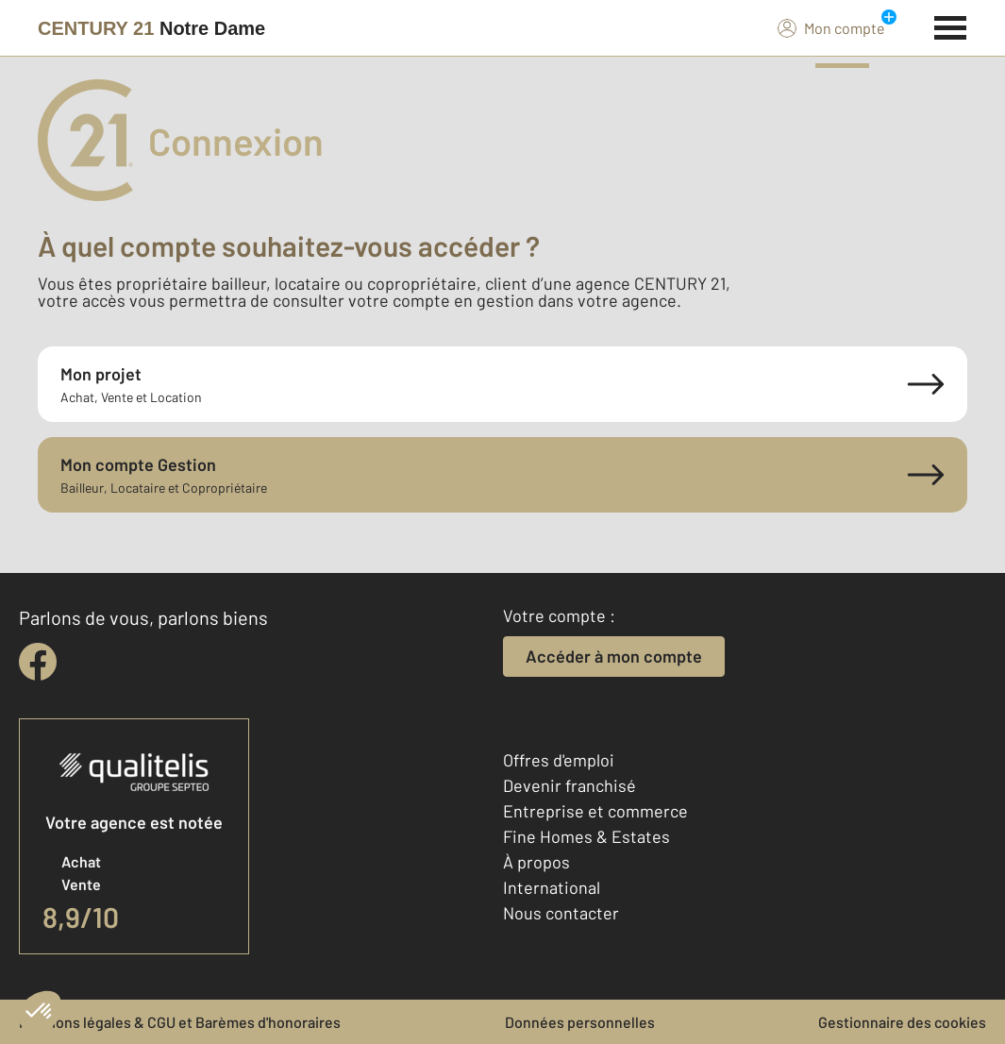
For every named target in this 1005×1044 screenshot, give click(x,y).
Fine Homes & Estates (586, 836)
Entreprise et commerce (595, 810)
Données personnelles (580, 1022)
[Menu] (950, 25)
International (551, 887)
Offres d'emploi (558, 759)
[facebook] (38, 662)
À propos (536, 861)
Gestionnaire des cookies (902, 1022)
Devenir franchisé (569, 785)
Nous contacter (561, 912)
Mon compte (831, 27)
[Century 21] (151, 28)
